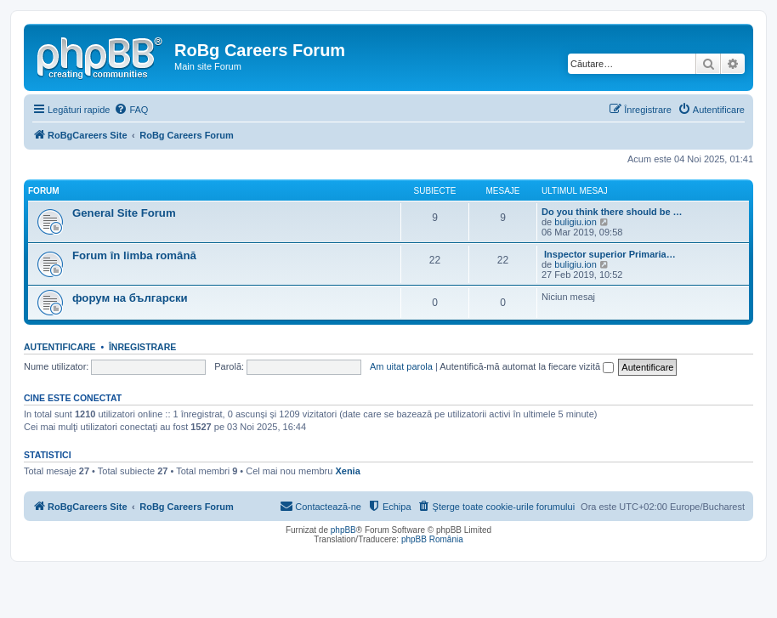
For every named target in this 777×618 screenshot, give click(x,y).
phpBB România (432, 539)
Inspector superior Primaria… (609, 254)
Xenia (347, 471)
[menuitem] (131, 109)
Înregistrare (142, 347)
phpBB (343, 530)
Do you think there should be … (612, 212)
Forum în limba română (134, 255)
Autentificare (60, 347)
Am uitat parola (401, 366)
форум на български (130, 298)
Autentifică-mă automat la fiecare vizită (527, 366)
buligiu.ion (575, 222)
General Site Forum (124, 213)
